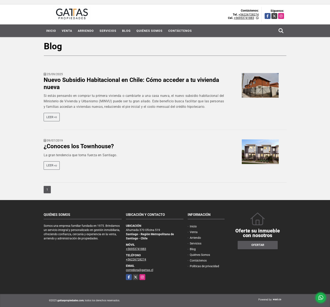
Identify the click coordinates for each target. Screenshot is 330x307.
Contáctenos (180, 30)
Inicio (51, 30)
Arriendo (86, 30)
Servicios (108, 30)
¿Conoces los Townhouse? (79, 146)
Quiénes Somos (149, 30)
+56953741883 (244, 18)
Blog (126, 30)
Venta (67, 30)
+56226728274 (248, 14)
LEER (51, 117)
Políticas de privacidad (204, 266)
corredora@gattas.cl (139, 270)
